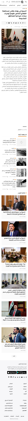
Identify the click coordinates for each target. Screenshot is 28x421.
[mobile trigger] (25, 2)
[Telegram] (17, 377)
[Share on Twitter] (21, 23)
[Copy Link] (11, 23)
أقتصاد (12, 148)
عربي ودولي (12, 138)
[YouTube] (21, 377)
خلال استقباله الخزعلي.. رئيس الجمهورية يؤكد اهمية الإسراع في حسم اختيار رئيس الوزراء (14, 292)
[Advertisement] (14, 110)
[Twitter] (24, 377)
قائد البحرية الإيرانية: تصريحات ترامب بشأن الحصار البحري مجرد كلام (9, 162)
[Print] (9, 23)
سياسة (24, 8)
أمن (13, 179)
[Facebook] (26, 377)
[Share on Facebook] (23, 23)
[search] (9, 2)
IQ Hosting (16, 418)
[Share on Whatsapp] (18, 23)
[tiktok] (13, 377)
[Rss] (15, 377)
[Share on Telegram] (14, 23)
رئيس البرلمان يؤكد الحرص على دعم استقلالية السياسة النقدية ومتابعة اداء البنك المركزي (15, 346)
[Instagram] (19, 377)
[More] (7, 23)
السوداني (19, 129)
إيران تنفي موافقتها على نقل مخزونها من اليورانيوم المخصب (8, 172)
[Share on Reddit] (16, 23)
